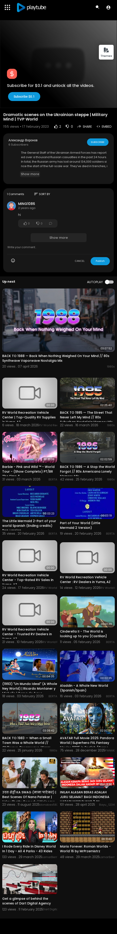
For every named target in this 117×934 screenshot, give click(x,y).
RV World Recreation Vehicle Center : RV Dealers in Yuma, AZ (85, 579)
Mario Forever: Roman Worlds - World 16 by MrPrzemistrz (85, 848)
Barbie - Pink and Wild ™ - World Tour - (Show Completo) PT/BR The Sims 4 (28, 471)
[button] (108, 7)
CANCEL (80, 261)
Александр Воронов (23, 140)
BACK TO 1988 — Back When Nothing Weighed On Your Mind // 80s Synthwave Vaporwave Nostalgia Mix (55, 358)
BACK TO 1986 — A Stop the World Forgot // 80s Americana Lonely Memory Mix (87, 471)
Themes (106, 52)
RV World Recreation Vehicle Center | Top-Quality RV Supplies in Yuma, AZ (29, 417)
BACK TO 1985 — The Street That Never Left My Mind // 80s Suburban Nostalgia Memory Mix (86, 417)
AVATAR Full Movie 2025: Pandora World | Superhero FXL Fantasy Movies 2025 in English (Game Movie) (87, 745)
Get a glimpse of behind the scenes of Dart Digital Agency (26, 901)
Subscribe (97, 142)
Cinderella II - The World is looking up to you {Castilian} (83, 633)
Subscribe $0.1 (24, 96)
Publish (100, 261)
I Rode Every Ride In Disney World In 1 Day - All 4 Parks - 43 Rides (29, 848)
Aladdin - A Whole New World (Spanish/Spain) (84, 688)
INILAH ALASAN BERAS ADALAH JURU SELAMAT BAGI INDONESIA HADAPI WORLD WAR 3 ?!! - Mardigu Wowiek (84, 799)
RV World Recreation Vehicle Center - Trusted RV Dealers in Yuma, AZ (27, 634)
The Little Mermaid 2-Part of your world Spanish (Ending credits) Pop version (29, 526)
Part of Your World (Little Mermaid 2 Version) (80, 525)
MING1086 (26, 203)
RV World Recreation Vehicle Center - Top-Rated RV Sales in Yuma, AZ (27, 580)
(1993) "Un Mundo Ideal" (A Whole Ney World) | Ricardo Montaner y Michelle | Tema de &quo (29, 688)
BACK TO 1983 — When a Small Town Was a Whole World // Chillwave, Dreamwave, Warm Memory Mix (26, 745)
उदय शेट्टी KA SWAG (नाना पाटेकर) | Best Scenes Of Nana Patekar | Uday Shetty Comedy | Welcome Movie (29, 799)
